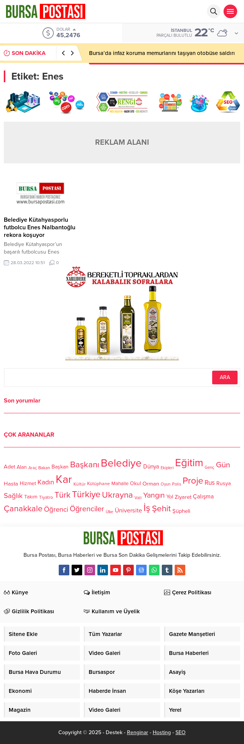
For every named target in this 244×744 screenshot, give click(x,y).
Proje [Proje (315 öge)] (193, 480)
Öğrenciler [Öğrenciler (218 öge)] (87, 509)
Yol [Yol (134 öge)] (169, 497)
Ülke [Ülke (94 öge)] (109, 511)
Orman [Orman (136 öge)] (150, 483)
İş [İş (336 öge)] (147, 508)
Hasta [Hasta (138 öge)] (11, 483)
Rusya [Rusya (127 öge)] (223, 483)
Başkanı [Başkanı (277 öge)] (84, 465)
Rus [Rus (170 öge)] (210, 483)
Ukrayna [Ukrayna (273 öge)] (117, 495)
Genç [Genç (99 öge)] (209, 467)
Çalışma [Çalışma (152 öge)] (203, 496)
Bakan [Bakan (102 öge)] (44, 467)
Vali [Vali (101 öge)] (138, 497)
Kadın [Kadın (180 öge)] (46, 482)
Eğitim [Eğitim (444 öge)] (189, 463)
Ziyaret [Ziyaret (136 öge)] (183, 496)
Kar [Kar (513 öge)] (64, 479)
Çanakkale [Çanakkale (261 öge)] (23, 509)
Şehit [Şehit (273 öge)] (161, 509)
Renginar (137, 732)
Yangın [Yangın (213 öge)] (154, 495)
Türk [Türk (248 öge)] (62, 495)
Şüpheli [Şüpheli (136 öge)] (181, 510)
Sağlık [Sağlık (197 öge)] (13, 496)
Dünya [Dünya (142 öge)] (151, 466)
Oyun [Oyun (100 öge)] (165, 484)
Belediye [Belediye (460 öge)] (121, 463)
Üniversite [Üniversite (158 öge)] (128, 510)
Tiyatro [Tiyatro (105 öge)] (46, 497)
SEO (180, 732)
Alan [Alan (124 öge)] (22, 467)
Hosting (162, 732)
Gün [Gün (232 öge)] (223, 465)
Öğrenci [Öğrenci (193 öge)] (56, 510)
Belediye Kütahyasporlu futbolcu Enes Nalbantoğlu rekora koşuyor (39, 227)
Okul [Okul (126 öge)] (135, 484)
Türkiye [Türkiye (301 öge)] (86, 494)
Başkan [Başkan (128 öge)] (60, 467)
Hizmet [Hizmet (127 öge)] (28, 483)
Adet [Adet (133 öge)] (9, 467)
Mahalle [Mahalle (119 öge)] (119, 484)
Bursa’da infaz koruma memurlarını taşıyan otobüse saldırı (162, 53)
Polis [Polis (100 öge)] (176, 484)
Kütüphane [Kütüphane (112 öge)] (98, 484)
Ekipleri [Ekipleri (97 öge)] (167, 467)
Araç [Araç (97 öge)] (32, 467)
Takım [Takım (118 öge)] (31, 497)
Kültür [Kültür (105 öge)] (80, 484)
